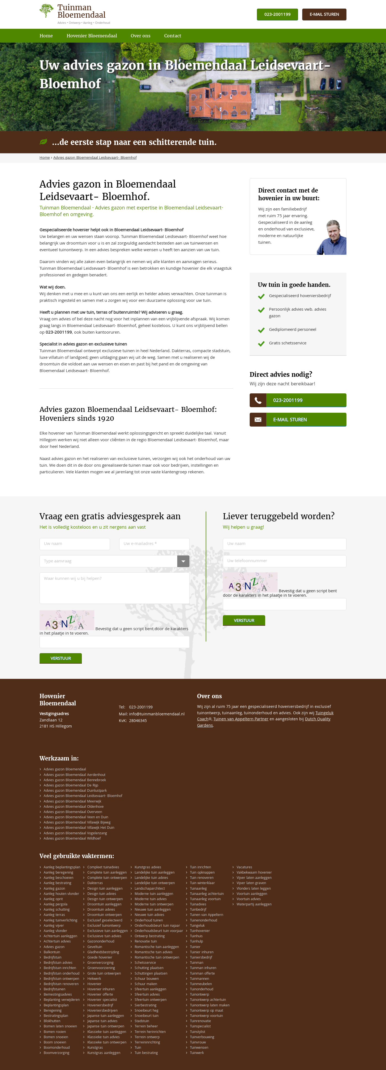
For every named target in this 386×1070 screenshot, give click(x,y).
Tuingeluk (197, 926)
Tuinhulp (196, 942)
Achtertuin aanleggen (60, 936)
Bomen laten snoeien (60, 1027)
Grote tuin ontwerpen (104, 974)
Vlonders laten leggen (254, 889)
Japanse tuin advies (102, 1021)
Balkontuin (52, 952)
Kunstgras (95, 1048)
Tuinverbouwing (202, 1037)
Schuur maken (146, 984)
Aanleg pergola (55, 905)
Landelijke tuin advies (151, 878)
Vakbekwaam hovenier (254, 873)
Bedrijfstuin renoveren (61, 984)
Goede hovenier (99, 958)
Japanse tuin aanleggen (105, 1016)
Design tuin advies (101, 894)
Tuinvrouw (198, 1043)
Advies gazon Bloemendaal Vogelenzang (75, 834)
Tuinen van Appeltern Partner (240, 719)
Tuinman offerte (202, 974)
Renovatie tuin (146, 942)
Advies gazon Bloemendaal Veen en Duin (76, 817)
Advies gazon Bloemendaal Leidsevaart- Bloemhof (83, 796)
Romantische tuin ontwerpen (157, 958)
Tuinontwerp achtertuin (208, 1000)
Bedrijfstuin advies (58, 963)
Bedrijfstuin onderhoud (61, 974)
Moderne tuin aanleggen (154, 894)
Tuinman (196, 963)
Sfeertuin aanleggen (150, 990)
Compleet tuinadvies (103, 868)
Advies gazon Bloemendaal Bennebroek (75, 780)
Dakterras (95, 883)
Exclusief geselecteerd (104, 921)
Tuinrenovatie (200, 1021)
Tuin (138, 1048)
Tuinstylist (197, 1032)
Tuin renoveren (201, 878)
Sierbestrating (146, 1006)
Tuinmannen (199, 979)
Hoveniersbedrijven (102, 1011)
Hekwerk (94, 979)
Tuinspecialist (200, 1027)
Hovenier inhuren (100, 990)
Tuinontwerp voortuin (206, 1016)
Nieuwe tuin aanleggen (153, 910)
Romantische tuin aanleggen (157, 947)
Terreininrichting (147, 1043)
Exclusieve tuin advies (104, 936)
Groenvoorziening (101, 968)
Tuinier (195, 947)
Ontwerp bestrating (150, 936)
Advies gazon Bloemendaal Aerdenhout (74, 775)
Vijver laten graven (251, 883)
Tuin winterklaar (202, 883)
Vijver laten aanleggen (254, 878)
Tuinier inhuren (201, 952)
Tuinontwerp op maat (206, 1011)
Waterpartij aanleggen (254, 905)
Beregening (53, 1011)
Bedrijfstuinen (54, 990)
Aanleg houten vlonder (61, 894)
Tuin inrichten (200, 868)
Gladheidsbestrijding (103, 952)
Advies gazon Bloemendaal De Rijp (71, 786)
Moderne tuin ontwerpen (154, 905)
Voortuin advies (249, 899)
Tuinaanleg (198, 889)
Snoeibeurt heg (146, 1011)
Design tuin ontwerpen (105, 899)
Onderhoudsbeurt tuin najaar (157, 926)
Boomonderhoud (57, 1048)
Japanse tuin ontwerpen (105, 1027)
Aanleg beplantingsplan (62, 868)
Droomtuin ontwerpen (104, 915)
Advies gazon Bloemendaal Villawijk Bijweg (77, 823)
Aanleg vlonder (55, 931)
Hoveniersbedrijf (100, 1006)
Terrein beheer (146, 1027)
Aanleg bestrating (57, 883)
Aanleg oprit (53, 899)
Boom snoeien (55, 1043)
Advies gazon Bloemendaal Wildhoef (72, 839)
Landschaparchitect (150, 889)
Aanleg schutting (57, 910)
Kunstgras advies (148, 868)
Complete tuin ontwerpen (107, 878)
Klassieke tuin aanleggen (106, 1032)
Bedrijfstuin (52, 958)
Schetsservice (145, 963)
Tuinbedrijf (198, 910)
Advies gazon (54, 947)
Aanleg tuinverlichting (60, 921)
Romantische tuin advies (154, 952)
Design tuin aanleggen (104, 889)
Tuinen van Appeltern (206, 915)
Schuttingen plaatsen (151, 974)
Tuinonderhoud (201, 990)
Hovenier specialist (102, 1000)
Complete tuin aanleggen (107, 873)
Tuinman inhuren (203, 968)
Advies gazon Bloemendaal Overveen (73, 812)
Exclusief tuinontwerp (104, 926)
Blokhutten (52, 1021)
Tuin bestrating (146, 1053)
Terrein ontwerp (147, 1037)
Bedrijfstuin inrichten (60, 968)
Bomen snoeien (56, 1037)
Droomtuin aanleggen (104, 905)
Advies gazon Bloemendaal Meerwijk (72, 802)
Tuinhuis (196, 936)
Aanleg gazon (54, 889)
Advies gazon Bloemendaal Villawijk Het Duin (79, 828)
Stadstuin (142, 1021)
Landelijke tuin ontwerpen (155, 883)
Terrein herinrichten (150, 1032)
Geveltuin (94, 947)
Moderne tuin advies (151, 899)
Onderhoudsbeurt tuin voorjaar (159, 931)
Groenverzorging (100, 963)
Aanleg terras (54, 915)
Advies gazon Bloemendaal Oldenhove (74, 807)
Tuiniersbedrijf (201, 958)
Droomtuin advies (101, 910)
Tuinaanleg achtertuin (207, 894)
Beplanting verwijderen (62, 1000)
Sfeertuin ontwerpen (150, 1000)
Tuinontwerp (199, 995)
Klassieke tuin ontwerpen (106, 1043)
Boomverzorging (56, 1053)
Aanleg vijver (54, 926)
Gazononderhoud (100, 942)
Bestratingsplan (56, 1016)
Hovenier (94, 984)
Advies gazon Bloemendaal (65, 770)
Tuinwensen (199, 1048)
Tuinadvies (198, 905)
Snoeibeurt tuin (146, 1016)
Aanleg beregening (58, 873)
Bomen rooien (55, 1032)
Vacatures (244, 868)
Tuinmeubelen (201, 984)
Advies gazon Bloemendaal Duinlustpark (75, 791)
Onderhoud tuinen (149, 921)
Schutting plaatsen (149, 968)
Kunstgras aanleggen (103, 1053)
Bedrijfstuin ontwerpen (61, 979)
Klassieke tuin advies (103, 1037)
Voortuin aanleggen (252, 894)
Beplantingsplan (56, 1006)
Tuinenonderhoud (203, 921)
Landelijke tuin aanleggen (154, 873)
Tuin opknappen (202, 873)
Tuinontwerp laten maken (209, 1006)
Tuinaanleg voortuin (205, 899)
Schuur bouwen (147, 979)
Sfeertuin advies (147, 995)
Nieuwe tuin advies (149, 915)
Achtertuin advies (57, 942)
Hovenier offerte (100, 995)
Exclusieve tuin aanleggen (107, 931)
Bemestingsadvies (58, 995)
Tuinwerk (197, 1053)
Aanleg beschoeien (58, 878)
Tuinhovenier (200, 931)
